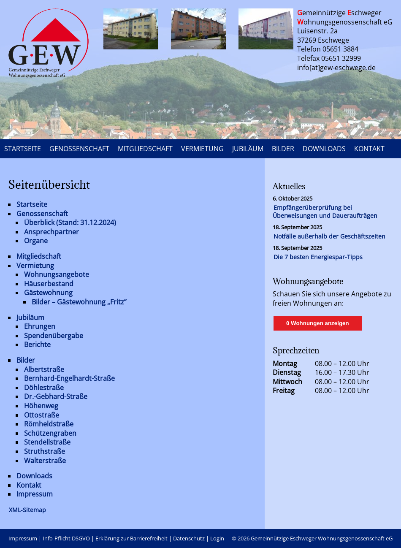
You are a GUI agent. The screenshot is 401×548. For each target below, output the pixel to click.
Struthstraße (44, 451)
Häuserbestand (48, 283)
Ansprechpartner (51, 231)
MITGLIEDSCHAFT (145, 148)
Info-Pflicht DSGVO (66, 538)
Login (217, 538)
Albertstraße (44, 369)
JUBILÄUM (247, 148)
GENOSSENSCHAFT (79, 148)
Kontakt (28, 485)
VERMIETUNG (202, 148)
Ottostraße (41, 415)
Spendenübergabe (53, 335)
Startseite (31, 204)
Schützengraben (50, 433)
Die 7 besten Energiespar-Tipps (318, 257)
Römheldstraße (48, 424)
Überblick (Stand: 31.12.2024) (70, 222)
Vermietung (35, 265)
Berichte (37, 344)
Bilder (25, 360)
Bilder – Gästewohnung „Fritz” (79, 302)
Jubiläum (30, 317)
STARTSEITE (22, 148)
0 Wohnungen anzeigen (317, 323)
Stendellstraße (47, 442)
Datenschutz (189, 538)
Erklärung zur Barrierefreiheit (131, 538)
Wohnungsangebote (56, 274)
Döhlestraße (44, 387)
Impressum (34, 494)
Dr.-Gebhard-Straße (55, 396)
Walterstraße (45, 460)
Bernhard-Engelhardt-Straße (69, 378)
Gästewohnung (48, 292)
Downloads (34, 475)
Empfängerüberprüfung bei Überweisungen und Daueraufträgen (325, 211)
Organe (36, 240)
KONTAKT (369, 148)
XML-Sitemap (27, 510)
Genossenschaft (42, 213)
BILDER (283, 148)
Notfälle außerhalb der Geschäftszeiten (329, 236)
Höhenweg (41, 405)
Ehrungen (39, 326)
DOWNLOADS (324, 148)
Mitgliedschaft (38, 256)
